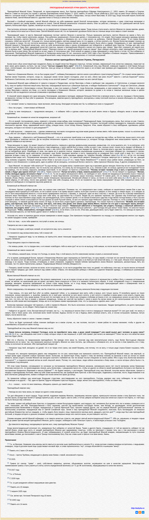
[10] (97, 159)
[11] (15, 359)
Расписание (63, 518)
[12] (52, 370)
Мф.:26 (10, 334)
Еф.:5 (55, 210)
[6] (119, 85)
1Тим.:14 (47, 174)
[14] (111, 418)
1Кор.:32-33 (36, 208)
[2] (120, 74)
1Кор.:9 (107, 172)
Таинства (69, 518)
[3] (112, 76)
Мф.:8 (79, 66)
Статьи (74, 518)
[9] (47, 127)
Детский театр (80, 518)
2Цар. (66, 160)
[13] (114, 411)
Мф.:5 (41, 172)
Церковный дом (89, 518)
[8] (78, 87)
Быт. (120, 155)
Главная (52, 518)
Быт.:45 (127, 178)
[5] (67, 79)
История (57, 518)
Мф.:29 (10, 206)
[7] (12, 87)
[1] (55, 74)
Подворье (96, 518)
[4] (137, 76)
